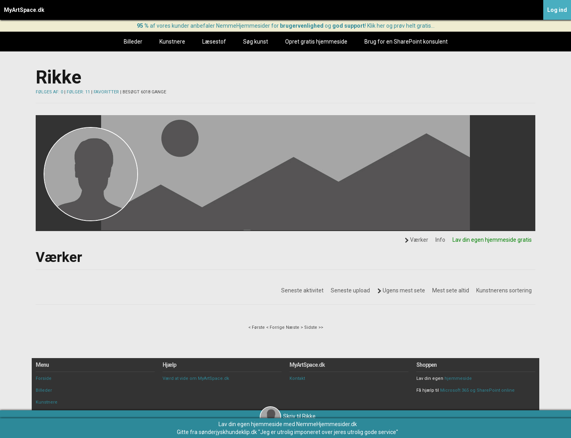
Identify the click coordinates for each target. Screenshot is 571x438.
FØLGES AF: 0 (49, 92)
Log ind (557, 10)
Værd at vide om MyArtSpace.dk (196, 378)
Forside (44, 378)
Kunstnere (172, 41)
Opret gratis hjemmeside (316, 41)
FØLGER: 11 (78, 92)
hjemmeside (458, 378)
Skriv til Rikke (288, 416)
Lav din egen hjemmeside (250, 424)
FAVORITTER (106, 92)
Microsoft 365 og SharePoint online (477, 390)
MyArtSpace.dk (24, 10)
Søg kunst (255, 41)
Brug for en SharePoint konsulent (406, 41)
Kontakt (297, 378)
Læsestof (214, 41)
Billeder (133, 41)
